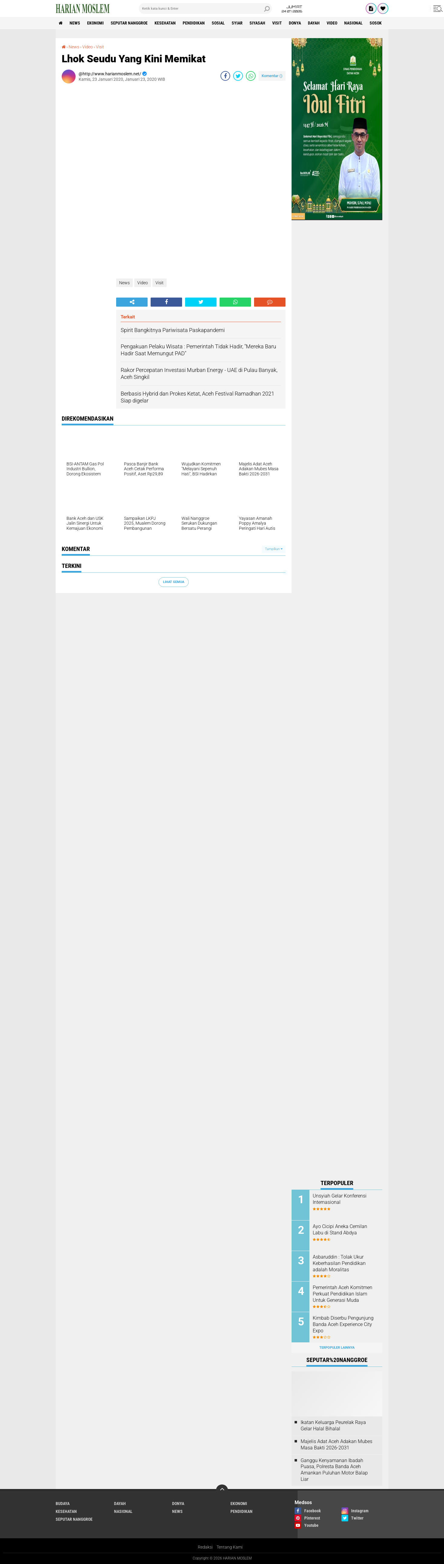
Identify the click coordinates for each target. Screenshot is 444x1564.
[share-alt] (132, 302)
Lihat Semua (173, 582)
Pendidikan (194, 23)
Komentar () (272, 75)
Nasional (353, 23)
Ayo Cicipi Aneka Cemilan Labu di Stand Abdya (340, 1230)
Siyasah (257, 23)
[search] (205, 8)
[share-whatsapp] (251, 76)
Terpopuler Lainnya (336, 1348)
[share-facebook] (225, 76)
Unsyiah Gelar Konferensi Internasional (340, 1199)
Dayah (314, 23)
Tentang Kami (230, 1547)
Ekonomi (95, 23)
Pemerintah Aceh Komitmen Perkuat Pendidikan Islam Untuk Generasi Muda (342, 1294)
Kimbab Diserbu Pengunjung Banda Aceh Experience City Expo (343, 1324)
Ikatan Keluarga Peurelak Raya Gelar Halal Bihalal (333, 1425)
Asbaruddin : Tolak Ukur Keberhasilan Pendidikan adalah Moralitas (339, 1263)
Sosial (218, 23)
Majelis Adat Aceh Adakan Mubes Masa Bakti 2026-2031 (336, 1445)
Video (332, 23)
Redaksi (205, 1547)
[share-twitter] (238, 76)
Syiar (237, 23)
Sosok (376, 23)
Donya (295, 23)
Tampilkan (273, 549)
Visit (277, 23)
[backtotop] (222, 1490)
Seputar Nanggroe (129, 23)
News (75, 23)
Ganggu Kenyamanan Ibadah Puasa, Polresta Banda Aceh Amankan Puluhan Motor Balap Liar (334, 1470)
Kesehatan (165, 23)
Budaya (63, 1503)
